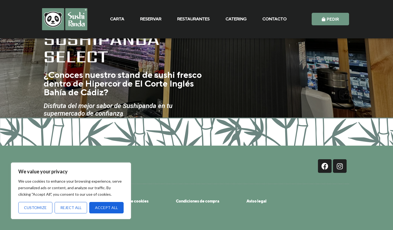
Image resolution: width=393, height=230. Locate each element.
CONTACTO (274, 19)
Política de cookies (131, 201)
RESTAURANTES (193, 19)
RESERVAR (150, 19)
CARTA (117, 19)
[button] (330, 19)
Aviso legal (256, 201)
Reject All (71, 207)
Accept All (106, 207)
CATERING (235, 19)
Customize (35, 207)
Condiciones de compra (197, 201)
